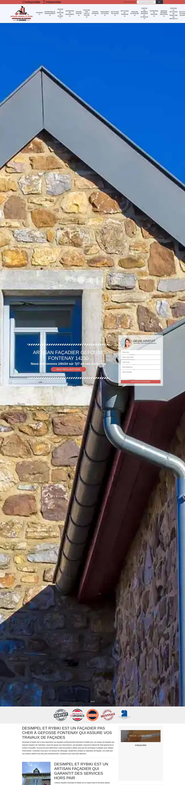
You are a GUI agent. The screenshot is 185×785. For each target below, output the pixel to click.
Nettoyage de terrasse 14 (125, 13)
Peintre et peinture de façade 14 (60, 14)
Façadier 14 (39, 13)
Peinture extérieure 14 (134, 13)
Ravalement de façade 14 (104, 13)
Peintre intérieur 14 (95, 13)
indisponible (31, 2)
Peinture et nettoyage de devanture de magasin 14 (173, 13)
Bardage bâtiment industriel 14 (164, 13)
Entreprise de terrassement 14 (49, 13)
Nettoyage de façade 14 (115, 13)
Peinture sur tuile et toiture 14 (86, 13)
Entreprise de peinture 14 (154, 13)
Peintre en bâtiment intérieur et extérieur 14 (144, 13)
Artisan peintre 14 (79, 13)
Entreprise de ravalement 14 (69, 13)
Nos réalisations (68, 369)
